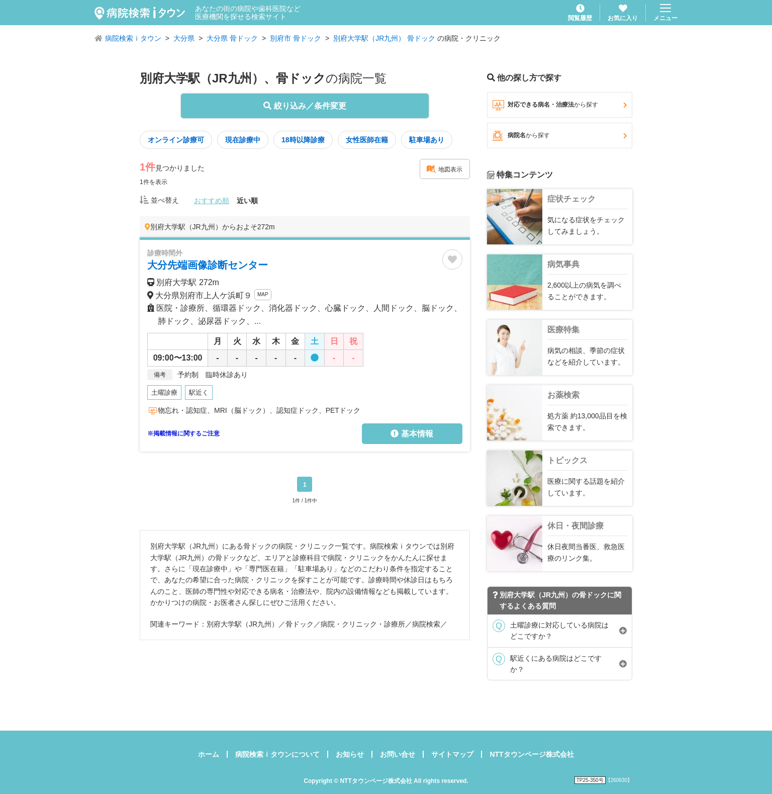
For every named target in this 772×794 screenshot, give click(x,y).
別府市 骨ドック (295, 38)
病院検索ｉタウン (133, 38)
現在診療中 (242, 140)
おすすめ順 (211, 201)
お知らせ (350, 754)
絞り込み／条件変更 (304, 106)
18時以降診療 (303, 140)
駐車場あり (426, 140)
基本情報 (412, 433)
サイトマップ (452, 754)
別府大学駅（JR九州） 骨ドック (384, 38)
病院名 (560, 136)
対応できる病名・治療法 (560, 105)
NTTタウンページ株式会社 (531, 754)
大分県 (184, 38)
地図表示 (444, 169)
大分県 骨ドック (232, 38)
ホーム (208, 754)
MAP (262, 294)
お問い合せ (397, 754)
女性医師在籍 (367, 140)
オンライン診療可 (176, 140)
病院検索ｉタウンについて (277, 754)
